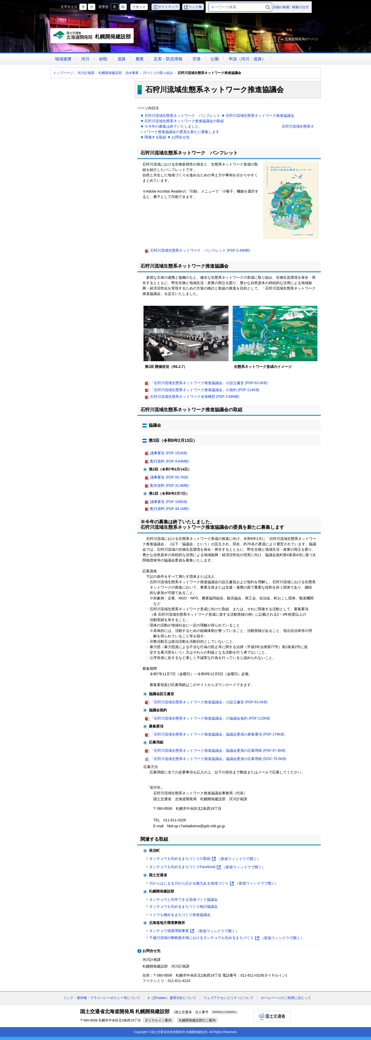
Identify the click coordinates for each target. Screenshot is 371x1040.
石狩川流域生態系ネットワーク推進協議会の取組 (184, 121)
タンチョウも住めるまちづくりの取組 (204, 859)
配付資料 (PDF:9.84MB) (169, 461)
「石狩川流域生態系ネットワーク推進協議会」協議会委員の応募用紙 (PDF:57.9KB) (217, 750)
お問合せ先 (181, 137)
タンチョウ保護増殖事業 (194, 931)
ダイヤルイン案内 (158, 1020)
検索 (268, 7)
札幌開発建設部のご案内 (197, 1020)
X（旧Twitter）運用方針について (171, 998)
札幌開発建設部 (92, 37)
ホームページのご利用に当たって (286, 998)
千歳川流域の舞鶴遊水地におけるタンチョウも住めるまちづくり (226, 938)
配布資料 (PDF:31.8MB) (169, 485)
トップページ (63, 73)
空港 (196, 59)
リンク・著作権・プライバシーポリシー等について (101, 998)
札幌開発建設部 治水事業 (118, 73)
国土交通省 (272, 1016)
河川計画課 (86, 73)
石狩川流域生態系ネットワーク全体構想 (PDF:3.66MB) (194, 396)
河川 (85, 59)
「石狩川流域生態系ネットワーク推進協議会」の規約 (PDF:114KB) (204, 390)
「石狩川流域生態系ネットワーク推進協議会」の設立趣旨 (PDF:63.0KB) (208, 383)
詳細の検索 (281, 7)
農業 (140, 59)
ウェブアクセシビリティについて (229, 998)
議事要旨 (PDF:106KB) (168, 502)
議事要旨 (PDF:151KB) (168, 453)
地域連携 (63, 59)
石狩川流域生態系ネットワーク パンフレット (182, 115)
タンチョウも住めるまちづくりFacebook (207, 867)
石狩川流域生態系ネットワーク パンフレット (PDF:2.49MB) (200, 250)
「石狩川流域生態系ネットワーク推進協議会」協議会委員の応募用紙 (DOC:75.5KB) (218, 759)
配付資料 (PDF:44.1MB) (169, 509)
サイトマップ (168, 7)
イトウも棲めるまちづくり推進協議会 (179, 915)
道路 (121, 59)
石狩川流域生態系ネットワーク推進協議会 (260, 115)
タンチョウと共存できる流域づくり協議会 (183, 899)
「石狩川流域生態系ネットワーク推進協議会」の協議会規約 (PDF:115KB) (210, 718)
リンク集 (195, 7)
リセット (139, 7)
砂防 (103, 59)
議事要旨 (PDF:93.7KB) (169, 477)
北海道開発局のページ (301, 39)
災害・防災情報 (168, 59)
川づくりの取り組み (158, 73)
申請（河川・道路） (247, 59)
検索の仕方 (300, 7)
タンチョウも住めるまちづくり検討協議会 (183, 906)
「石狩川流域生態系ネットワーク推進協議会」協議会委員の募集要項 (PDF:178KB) (217, 734)
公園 (214, 59)
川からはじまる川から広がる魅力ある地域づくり (214, 883)
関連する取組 (155, 137)
